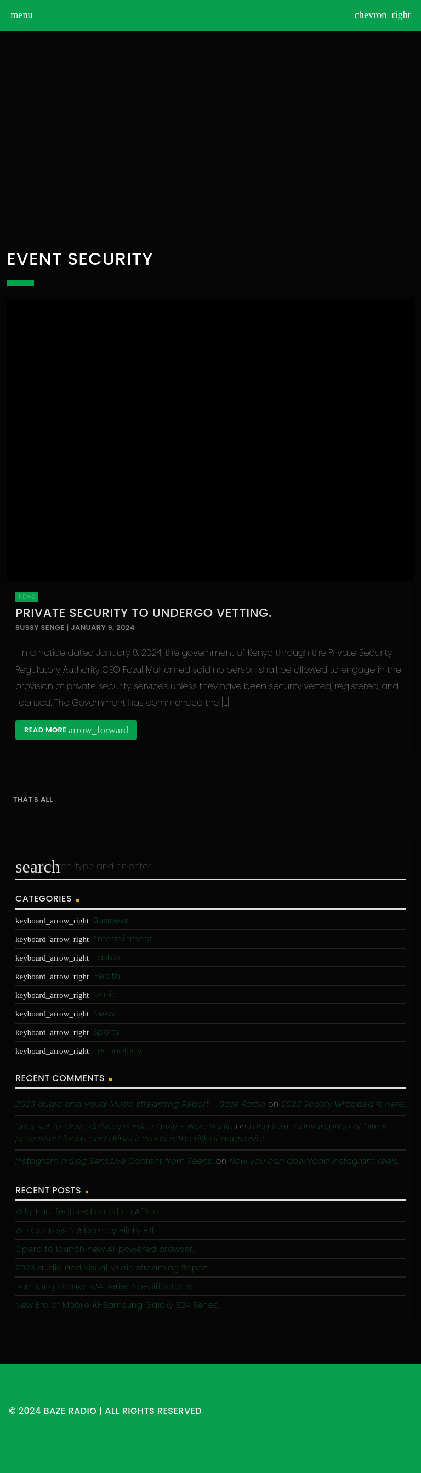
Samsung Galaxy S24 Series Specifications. (103, 1286)
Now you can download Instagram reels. (314, 1160)
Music (105, 994)
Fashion (109, 957)
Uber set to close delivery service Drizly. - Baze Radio (124, 1126)
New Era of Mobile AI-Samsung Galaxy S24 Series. (117, 1304)
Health (106, 975)
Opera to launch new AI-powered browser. (104, 1249)
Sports (106, 1031)
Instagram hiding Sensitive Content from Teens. (114, 1160)
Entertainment (122, 938)
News (27, 596)
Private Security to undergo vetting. (143, 612)
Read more (76, 730)
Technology (117, 1050)
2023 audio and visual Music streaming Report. (112, 1267)
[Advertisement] (210, 139)
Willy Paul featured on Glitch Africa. (87, 1211)
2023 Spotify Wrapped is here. (344, 1104)
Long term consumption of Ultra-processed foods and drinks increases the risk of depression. (201, 1132)
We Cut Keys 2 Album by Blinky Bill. (85, 1230)
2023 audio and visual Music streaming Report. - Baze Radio (140, 1104)
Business (110, 920)
